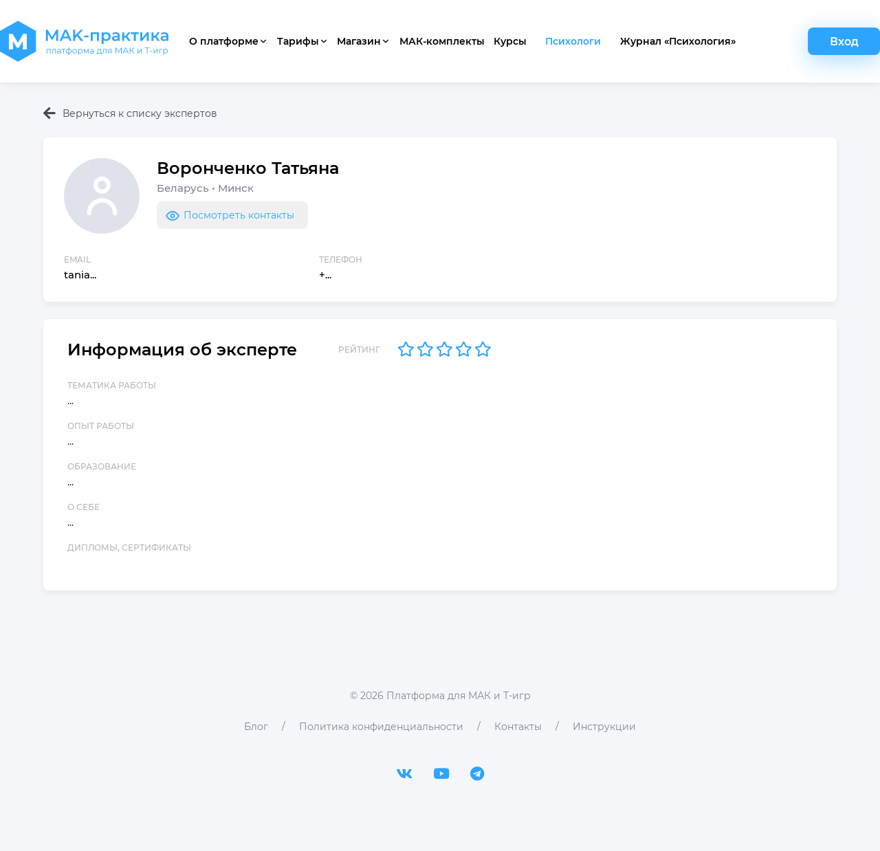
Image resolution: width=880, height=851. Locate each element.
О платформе (228, 41)
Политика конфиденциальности (381, 726)
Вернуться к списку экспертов (130, 113)
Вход (844, 41)
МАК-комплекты (442, 41)
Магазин (363, 41)
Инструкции (604, 726)
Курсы (510, 41)
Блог (256, 726)
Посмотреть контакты (229, 215)
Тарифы (303, 41)
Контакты (518, 726)
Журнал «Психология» (678, 41)
